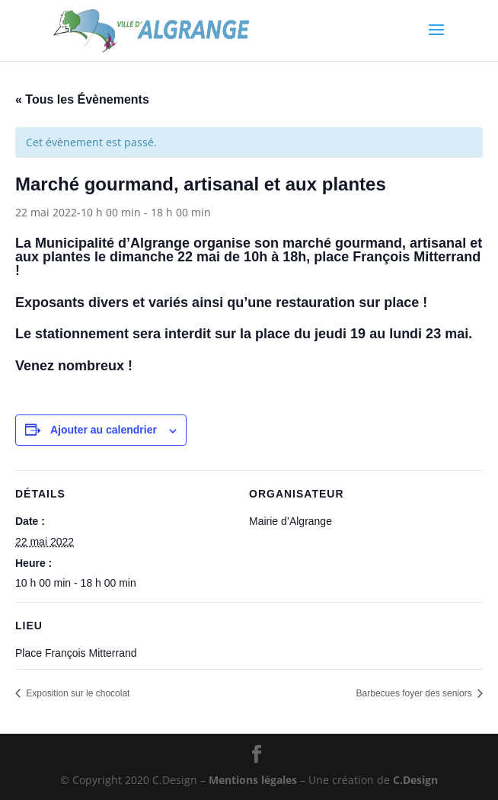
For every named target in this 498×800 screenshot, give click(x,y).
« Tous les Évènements (82, 99)
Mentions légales (253, 780)
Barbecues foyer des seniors (415, 693)
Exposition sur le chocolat (76, 693)
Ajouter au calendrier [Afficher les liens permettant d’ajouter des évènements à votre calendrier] (103, 430)
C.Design (415, 780)
